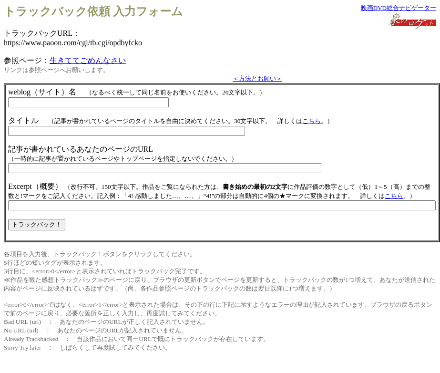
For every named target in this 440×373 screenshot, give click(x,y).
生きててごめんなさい (88, 60)
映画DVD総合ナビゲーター (398, 7)
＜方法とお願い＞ (257, 78)
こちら (311, 120)
